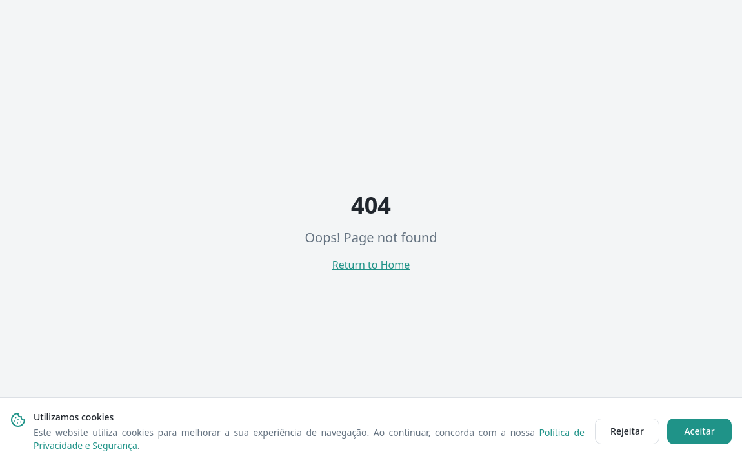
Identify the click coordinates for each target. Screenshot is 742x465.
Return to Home (371, 265)
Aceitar (699, 431)
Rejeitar (627, 431)
